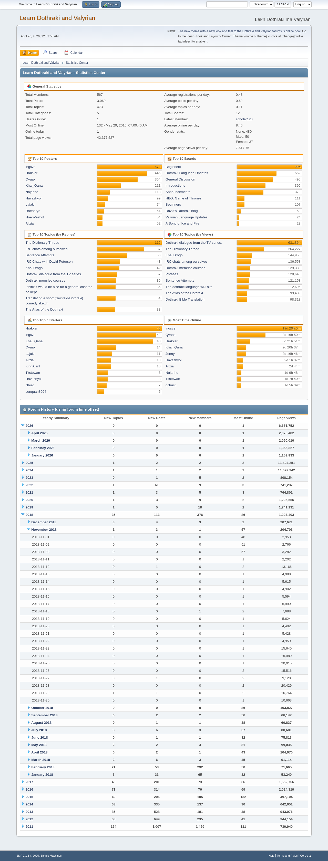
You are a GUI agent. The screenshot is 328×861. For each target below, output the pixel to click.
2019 (29, 507)
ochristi (171, 385)
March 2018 (40, 760)
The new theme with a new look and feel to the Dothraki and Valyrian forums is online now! (239, 31)
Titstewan (33, 373)
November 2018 (44, 530)
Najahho (32, 192)
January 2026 (42, 455)
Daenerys (33, 211)
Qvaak (31, 179)
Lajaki (30, 204)
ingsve (31, 167)
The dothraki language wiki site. (189, 287)
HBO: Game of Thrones (183, 198)
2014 (29, 804)
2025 (29, 463)
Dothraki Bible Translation (185, 299)
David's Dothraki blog (182, 211)
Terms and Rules (287, 855)
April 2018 (39, 752)
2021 (29, 492)
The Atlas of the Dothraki (44, 309)
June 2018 (39, 737)
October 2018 (42, 708)
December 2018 (43, 522)
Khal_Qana (34, 185)
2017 (29, 782)
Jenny (170, 354)
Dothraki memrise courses (45, 280)
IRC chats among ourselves (47, 249)
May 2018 (38, 745)
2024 (29, 470)
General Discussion (180, 179)
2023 (29, 478)
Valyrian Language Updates (187, 217)
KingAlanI (33, 366)
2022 (29, 485)
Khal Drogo (34, 268)
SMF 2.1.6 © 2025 (27, 855)
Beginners (173, 167)
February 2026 (42, 448)
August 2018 (41, 723)
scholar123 (244, 119)
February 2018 (42, 767)
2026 (29, 426)
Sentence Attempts (40, 255)
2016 (29, 789)
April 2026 (39, 433)
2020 (29, 500)
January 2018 (42, 775)
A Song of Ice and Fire (182, 223)
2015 (29, 797)
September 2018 (44, 715)
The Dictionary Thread (42, 243)
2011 (29, 826)
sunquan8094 (36, 392)
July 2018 (39, 730)
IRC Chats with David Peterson (49, 261)
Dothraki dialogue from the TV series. (54, 274)
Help (271, 855)
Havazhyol (34, 198)
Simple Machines (50, 855)
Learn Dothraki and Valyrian (57, 17)
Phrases (172, 274)
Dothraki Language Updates (187, 173)
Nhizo (30, 385)
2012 (29, 819)
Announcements (178, 192)
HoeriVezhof (35, 217)
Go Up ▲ (306, 855)
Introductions (175, 185)
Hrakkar (32, 173)
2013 (29, 812)
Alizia (30, 223)
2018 (29, 515)
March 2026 (40, 440)
